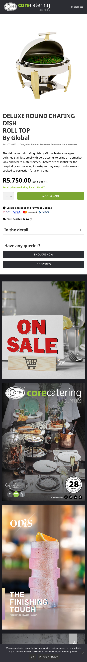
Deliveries (43, 264)
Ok (32, 657)
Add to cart (50, 196)
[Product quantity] (8, 196)
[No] (83, 653)
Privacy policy (48, 657)
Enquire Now (43, 254)
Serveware (56, 144)
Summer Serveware (40, 144)
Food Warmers (69, 144)
